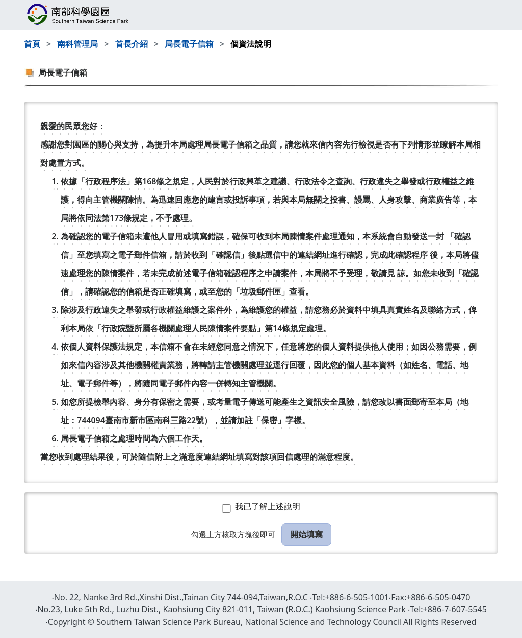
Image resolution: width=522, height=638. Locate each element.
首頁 (32, 44)
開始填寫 (306, 534)
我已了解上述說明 (267, 506)
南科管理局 (77, 44)
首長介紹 (131, 44)
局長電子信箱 (189, 44)
